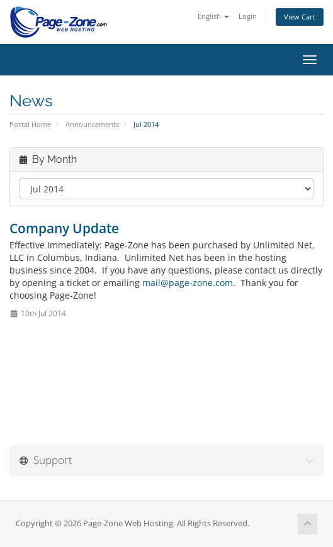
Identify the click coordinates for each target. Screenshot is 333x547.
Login (248, 16)
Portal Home (30, 124)
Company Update (64, 228)
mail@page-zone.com (187, 283)
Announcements (92, 124)
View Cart (299, 16)
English (213, 16)
